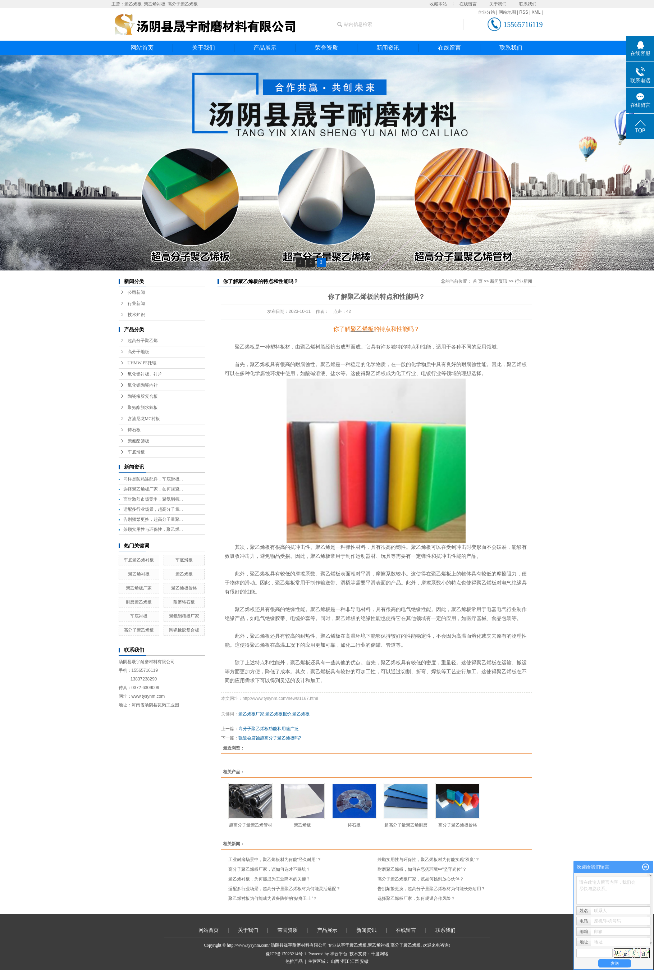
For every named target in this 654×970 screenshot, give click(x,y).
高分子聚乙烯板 (183, 3)
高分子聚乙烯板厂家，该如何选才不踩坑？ (269, 869)
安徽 (364, 961)
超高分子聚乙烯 (143, 340)
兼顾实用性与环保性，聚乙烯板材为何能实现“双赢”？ (429, 859)
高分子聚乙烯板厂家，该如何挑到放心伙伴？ (421, 879)
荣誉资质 (326, 48)
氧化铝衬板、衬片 (145, 374)
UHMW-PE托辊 (142, 362)
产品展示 (264, 48)
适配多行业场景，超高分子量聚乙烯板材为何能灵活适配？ (284, 888)
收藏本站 (438, 3)
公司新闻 (136, 292)
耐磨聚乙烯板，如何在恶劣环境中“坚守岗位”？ (422, 869)
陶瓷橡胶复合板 (143, 396)
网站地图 (507, 12)
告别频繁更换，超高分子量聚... (153, 519)
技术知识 (136, 314)
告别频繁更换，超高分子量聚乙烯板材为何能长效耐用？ (431, 888)
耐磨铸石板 (184, 602)
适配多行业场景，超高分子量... (153, 509)
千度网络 (379, 953)
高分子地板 (138, 351)
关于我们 (498, 3)
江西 (354, 961)
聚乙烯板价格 (184, 588)
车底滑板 (136, 452)
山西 (335, 961)
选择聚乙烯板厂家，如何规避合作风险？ (416, 898)
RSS (523, 12)
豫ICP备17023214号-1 (286, 953)
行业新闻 (136, 303)
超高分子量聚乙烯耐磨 (405, 825)
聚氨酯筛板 (138, 440)
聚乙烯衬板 (154, 3)
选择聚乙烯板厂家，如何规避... (153, 489)
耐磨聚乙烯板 (139, 602)
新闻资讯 (387, 48)
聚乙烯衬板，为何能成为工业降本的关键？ (269, 879)
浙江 (344, 961)
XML (536, 12)
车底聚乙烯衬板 (139, 560)
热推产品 (294, 961)
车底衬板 (138, 616)
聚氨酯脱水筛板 (143, 407)
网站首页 (142, 48)
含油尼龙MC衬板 (144, 418)
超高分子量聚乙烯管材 (250, 825)
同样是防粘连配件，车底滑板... (153, 479)
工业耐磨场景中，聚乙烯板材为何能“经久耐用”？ (275, 859)
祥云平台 (338, 953)
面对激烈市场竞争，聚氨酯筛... (153, 499)
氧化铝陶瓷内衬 (143, 385)
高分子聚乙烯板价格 (457, 825)
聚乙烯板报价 (278, 713)
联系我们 (527, 3)
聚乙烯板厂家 (139, 588)
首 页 (478, 281)
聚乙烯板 (133, 3)
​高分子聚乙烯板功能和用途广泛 (268, 728)
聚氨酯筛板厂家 (184, 616)
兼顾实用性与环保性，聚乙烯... (153, 529)
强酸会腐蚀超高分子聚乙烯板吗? (269, 738)
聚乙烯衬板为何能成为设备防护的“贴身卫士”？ (272, 898)
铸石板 (134, 429)
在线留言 (468, 3)
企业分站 (486, 12)
